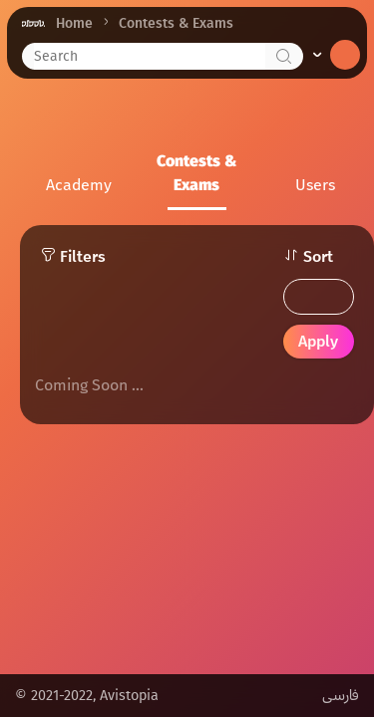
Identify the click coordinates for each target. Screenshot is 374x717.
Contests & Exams (196, 172)
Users (315, 184)
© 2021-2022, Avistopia (87, 695)
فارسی (340, 695)
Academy (79, 184)
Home (74, 23)
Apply (318, 341)
